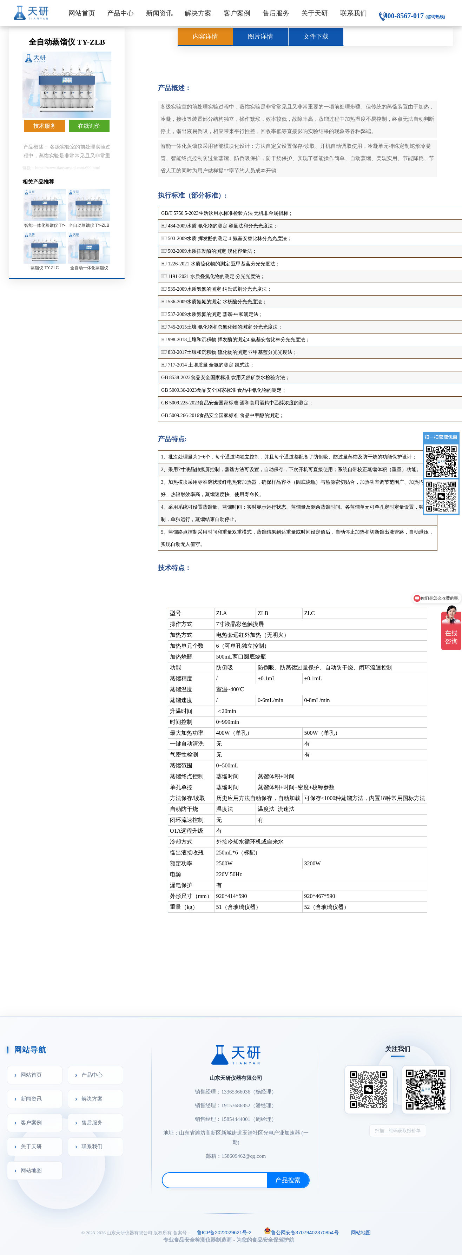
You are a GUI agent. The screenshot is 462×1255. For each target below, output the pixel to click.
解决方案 (198, 13)
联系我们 (353, 13)
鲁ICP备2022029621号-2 (224, 1232)
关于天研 (314, 13)
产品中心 (120, 13)
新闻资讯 (159, 13)
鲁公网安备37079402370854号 (301, 1231)
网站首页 (81, 13)
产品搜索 (288, 1180)
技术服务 (44, 126)
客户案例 (237, 13)
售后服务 (276, 13)
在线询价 (89, 126)
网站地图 (31, 1170)
